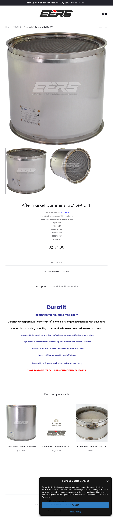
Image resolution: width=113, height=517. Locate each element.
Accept (75, 504)
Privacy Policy (75, 511)
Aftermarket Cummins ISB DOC (56, 446)
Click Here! (78, 2)
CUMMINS (17, 27)
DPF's (67, 272)
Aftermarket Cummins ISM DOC (92, 446)
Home (8, 27)
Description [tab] (40, 286)
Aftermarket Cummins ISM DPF (21, 446)
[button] (107, 481)
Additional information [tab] (66, 286)
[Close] (110, 2)
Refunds (38, 504)
